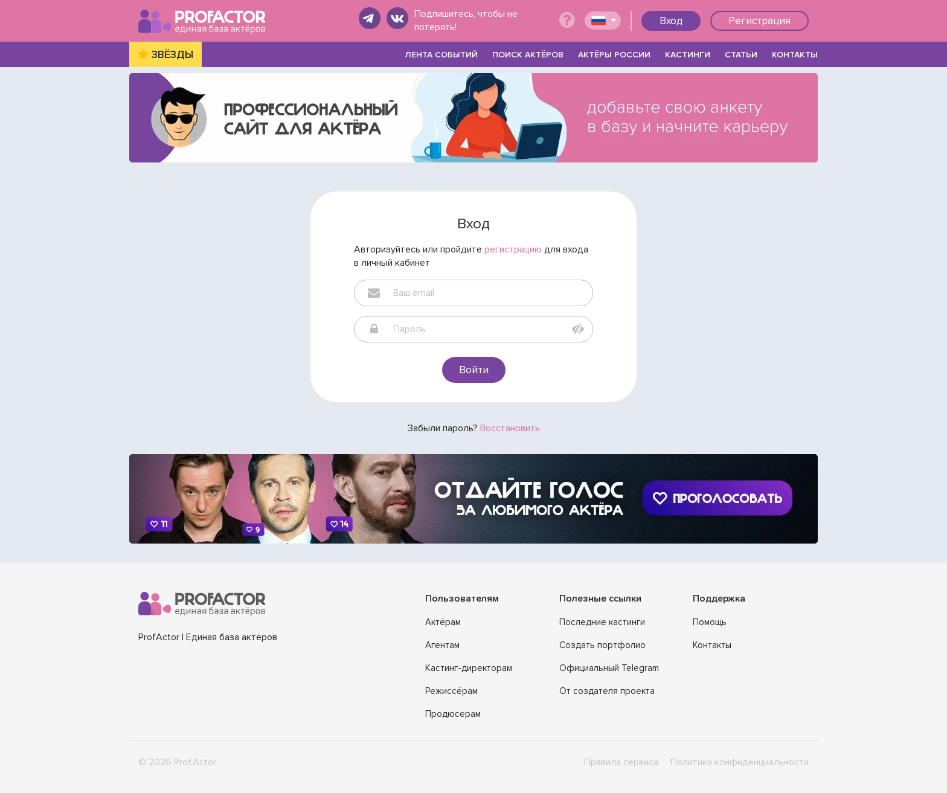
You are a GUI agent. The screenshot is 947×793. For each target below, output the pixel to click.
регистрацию (513, 249)
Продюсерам (453, 713)
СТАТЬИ (741, 55)
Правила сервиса (621, 762)
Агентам (442, 645)
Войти (474, 369)
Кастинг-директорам (468, 668)
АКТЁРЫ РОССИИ (614, 55)
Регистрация (759, 20)
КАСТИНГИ (687, 55)
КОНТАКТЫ (795, 55)
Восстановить (510, 428)
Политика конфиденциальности (739, 762)
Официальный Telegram (609, 668)
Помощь (710, 622)
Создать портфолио (602, 645)
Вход (671, 20)
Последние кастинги (602, 622)
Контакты (712, 645)
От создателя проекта (607, 690)
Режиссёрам (451, 690)
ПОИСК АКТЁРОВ (527, 55)
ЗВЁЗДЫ (172, 54)
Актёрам (443, 622)
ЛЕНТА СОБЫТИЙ (441, 55)
